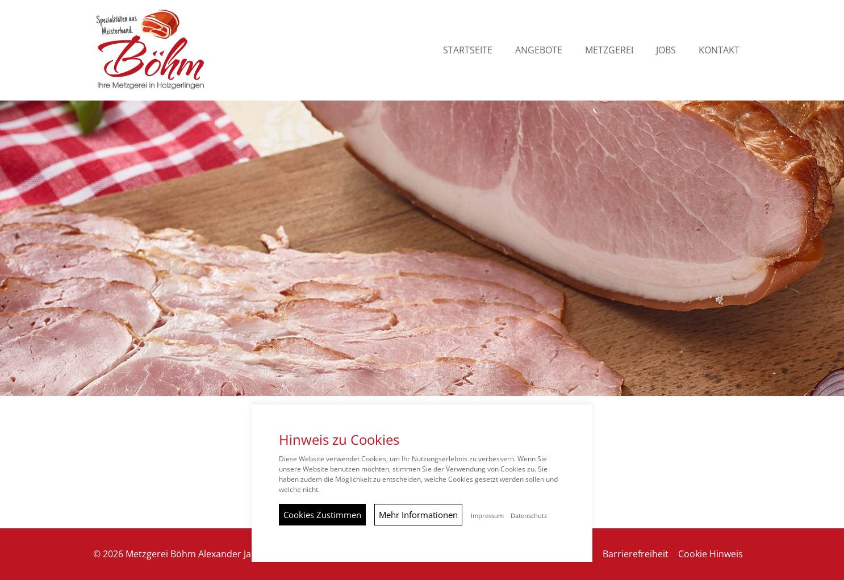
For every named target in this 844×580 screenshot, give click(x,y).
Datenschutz (529, 516)
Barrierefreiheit (635, 554)
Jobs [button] (666, 50)
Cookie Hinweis (710, 554)
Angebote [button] (538, 50)
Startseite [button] (467, 50)
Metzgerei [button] (609, 50)
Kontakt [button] (719, 50)
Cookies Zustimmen (322, 514)
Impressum (487, 516)
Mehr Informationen (418, 514)
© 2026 (189, 554)
